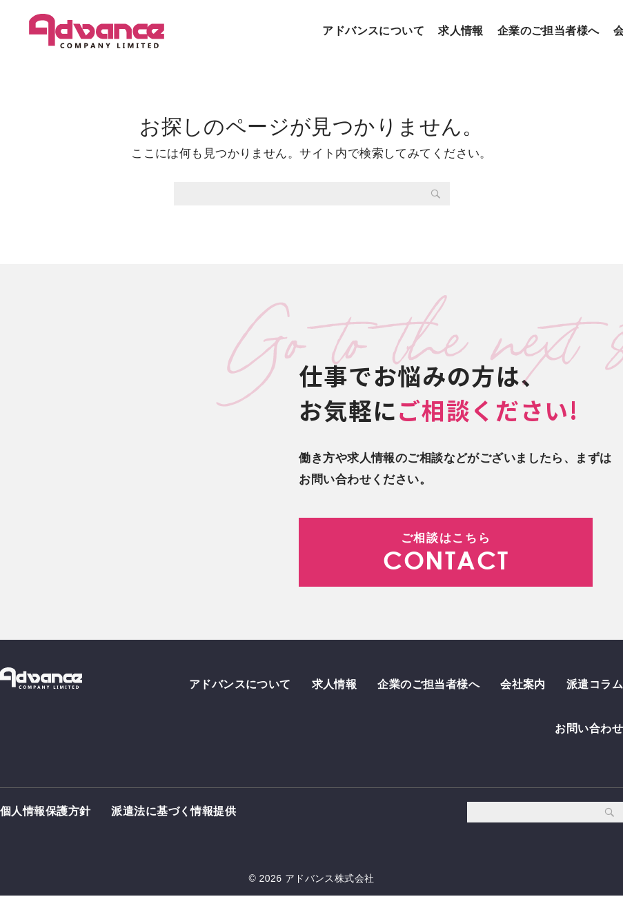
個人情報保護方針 (45, 814)
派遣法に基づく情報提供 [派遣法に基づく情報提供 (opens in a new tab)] (173, 814)
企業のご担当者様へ (548, 31)
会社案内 (523, 683)
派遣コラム (594, 683)
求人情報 (461, 31)
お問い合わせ (589, 730)
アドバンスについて (373, 31)
